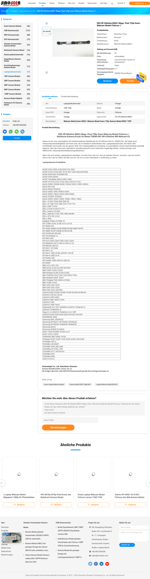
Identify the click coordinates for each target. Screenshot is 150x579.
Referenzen (139, 3)
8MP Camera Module (17, 89)
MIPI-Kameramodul (17, 35)
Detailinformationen (50, 97)
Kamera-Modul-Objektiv (17, 98)
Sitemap (4, 544)
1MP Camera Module (17, 76)
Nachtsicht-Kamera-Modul (17, 50)
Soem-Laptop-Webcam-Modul (54, 384)
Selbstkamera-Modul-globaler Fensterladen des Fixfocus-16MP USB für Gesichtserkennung (70, 542)
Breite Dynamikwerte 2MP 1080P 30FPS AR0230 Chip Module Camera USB (70, 530)
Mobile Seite (6, 548)
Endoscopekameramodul (17, 54)
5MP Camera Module (17, 85)
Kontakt (17, 138)
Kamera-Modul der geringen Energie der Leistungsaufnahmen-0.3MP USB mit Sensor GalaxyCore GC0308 (70, 554)
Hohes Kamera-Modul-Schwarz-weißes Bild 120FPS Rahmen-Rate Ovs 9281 (37, 558)
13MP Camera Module (17, 94)
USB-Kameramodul (17, 30)
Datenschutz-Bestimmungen (7, 553)
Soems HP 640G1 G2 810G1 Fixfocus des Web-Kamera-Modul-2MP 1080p (130, 497)
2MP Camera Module (17, 80)
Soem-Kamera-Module (17, 26)
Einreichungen (58, 427)
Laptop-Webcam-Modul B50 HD (106, 384)
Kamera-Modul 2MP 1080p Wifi (80, 384)
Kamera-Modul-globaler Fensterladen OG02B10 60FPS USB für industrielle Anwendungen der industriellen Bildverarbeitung (37, 536)
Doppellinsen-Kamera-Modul (17, 60)
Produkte (4, 531)
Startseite (5, 527)
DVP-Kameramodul (17, 39)
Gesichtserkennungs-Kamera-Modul (17, 66)
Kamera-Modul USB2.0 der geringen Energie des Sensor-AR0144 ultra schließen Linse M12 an (36, 547)
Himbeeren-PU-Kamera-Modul (17, 104)
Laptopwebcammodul (17, 72)
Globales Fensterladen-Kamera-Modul (17, 45)
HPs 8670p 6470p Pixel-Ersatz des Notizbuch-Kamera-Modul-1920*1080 (56, 497)
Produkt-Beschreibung (69, 97)
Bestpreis (107, 81)
